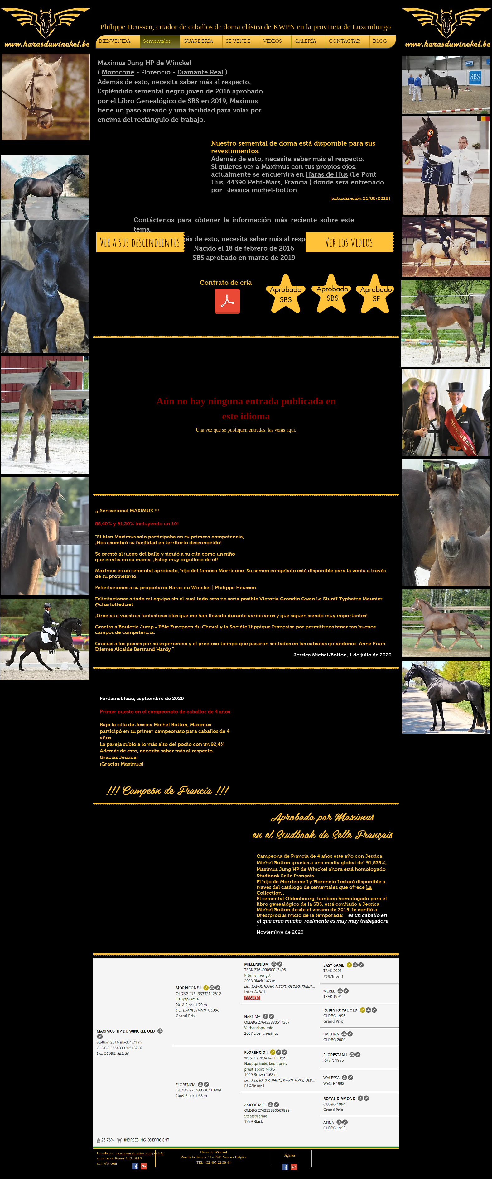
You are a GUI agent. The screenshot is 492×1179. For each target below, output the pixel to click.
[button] (333, 86)
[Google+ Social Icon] (144, 1166)
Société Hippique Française (262, 626)
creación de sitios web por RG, (141, 1153)
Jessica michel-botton (262, 189)
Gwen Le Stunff (319, 598)
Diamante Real (200, 72)
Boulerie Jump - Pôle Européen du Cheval (168, 626)
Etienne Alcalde (114, 649)
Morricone (118, 72)
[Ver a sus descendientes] (139, 242)
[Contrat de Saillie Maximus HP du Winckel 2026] (227, 302)
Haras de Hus (327, 174)
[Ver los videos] (349, 242)
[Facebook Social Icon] (135, 1166)
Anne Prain (372, 643)
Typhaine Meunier (361, 598)
